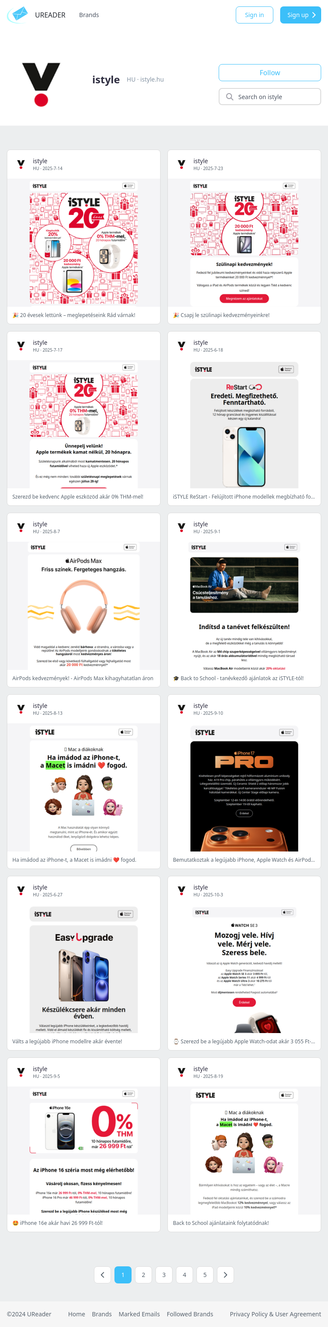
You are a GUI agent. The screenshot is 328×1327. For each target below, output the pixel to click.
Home (76, 1314)
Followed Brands (190, 1314)
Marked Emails (139, 1314)
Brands (89, 15)
